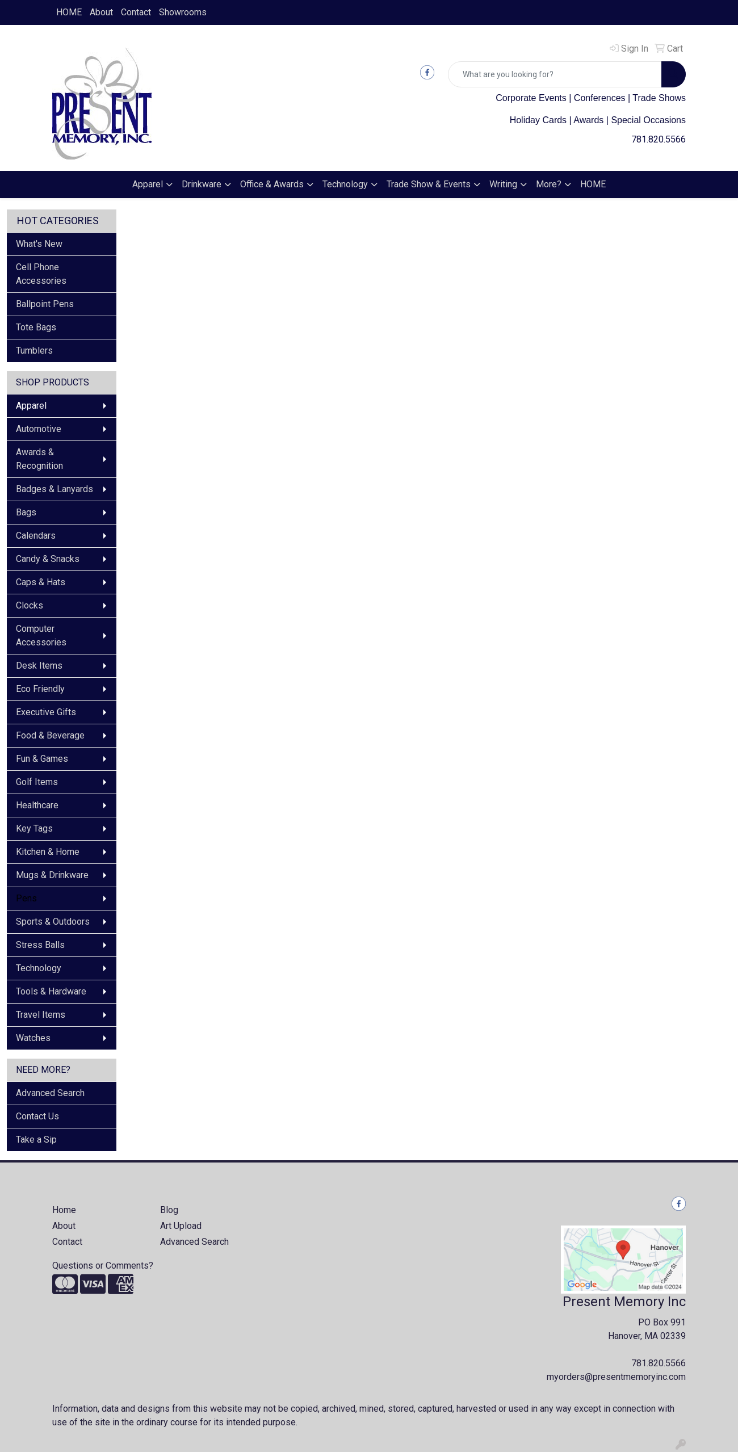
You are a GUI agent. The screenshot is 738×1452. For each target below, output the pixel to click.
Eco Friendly (40, 688)
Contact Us (37, 1116)
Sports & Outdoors (53, 921)
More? (548, 184)
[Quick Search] (555, 74)
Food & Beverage (50, 735)
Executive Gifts (46, 712)
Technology (345, 184)
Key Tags (34, 828)
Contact (136, 12)
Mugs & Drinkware (52, 875)
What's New (39, 243)
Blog (169, 1210)
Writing (503, 184)
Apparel (147, 184)
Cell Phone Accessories (41, 274)
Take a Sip (36, 1139)
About (101, 12)
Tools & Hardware (51, 991)
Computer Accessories (41, 635)
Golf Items (37, 782)
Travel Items (40, 1014)
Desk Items (39, 665)
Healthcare (37, 805)
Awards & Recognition (39, 459)
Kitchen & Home (47, 851)
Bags (26, 512)
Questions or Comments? (102, 1265)
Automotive (38, 428)
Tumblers (34, 350)
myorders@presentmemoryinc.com (616, 1376)
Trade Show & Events (429, 184)
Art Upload (181, 1225)
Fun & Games (42, 758)
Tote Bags (36, 327)
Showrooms (183, 12)
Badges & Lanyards (54, 489)
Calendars (36, 535)
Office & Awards (272, 184)
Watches (33, 1038)
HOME (69, 12)
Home (64, 1210)
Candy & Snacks (47, 558)
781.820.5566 (658, 139)
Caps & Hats (40, 582)
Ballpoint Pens (45, 304)
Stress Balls (40, 944)
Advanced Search (50, 1093)
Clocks (29, 605)
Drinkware (201, 184)
